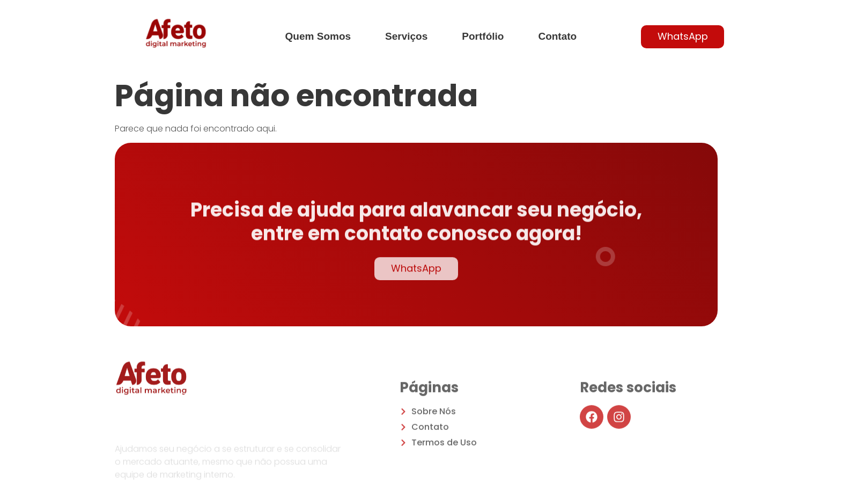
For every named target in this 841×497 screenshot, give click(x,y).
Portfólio (483, 36)
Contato (557, 36)
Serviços (406, 36)
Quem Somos (318, 36)
